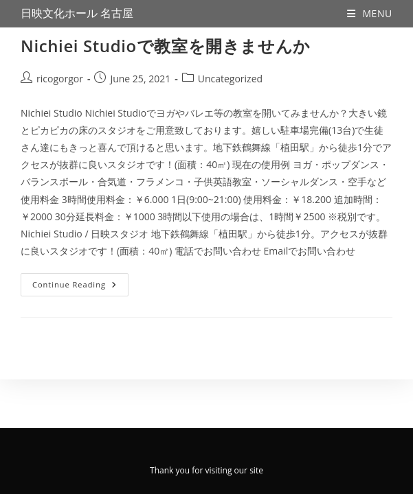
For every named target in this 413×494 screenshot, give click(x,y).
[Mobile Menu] (369, 13)
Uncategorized (230, 78)
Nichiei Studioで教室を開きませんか (166, 45)
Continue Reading (80, 281)
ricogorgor (59, 78)
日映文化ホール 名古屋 (77, 14)
